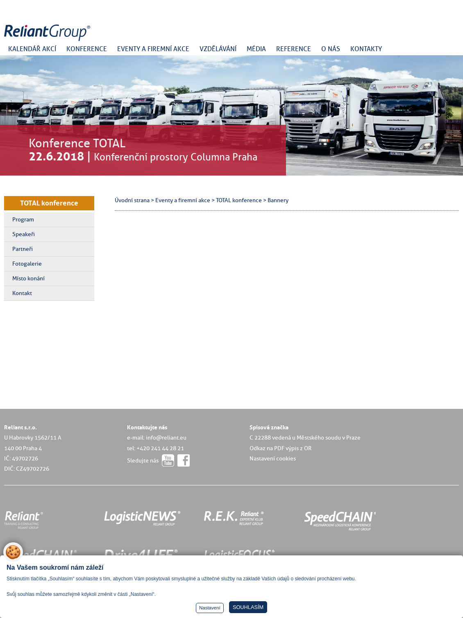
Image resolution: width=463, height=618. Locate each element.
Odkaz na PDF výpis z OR (280, 448)
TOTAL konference (49, 203)
